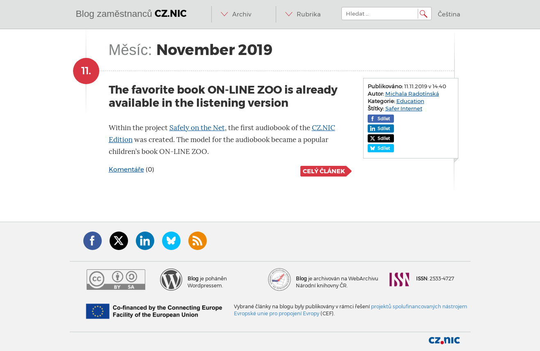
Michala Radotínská (412, 93)
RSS (197, 241)
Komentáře (126, 169)
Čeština (449, 14)
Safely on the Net (197, 128)
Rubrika (309, 14)
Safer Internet (403, 108)
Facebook (92, 241)
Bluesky (171, 241)
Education (410, 101)
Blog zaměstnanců (131, 13)
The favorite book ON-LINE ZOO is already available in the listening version (223, 96)
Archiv (241, 14)
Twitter (119, 241)
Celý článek (324, 171)
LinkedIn (145, 241)
